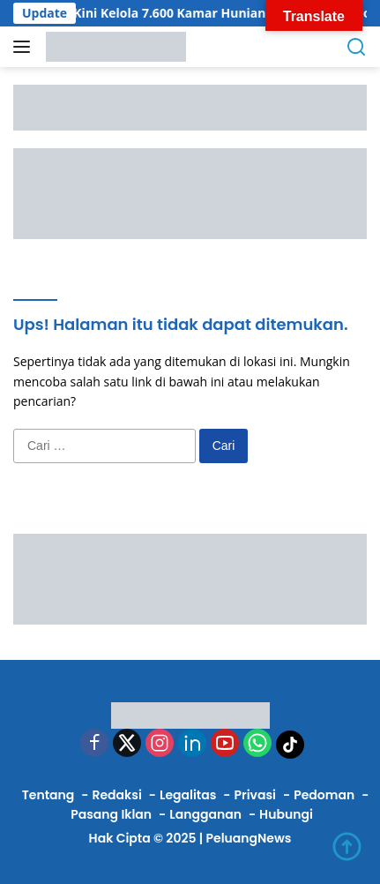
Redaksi (116, 795)
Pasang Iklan (111, 814)
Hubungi (286, 814)
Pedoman (324, 795)
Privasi (255, 795)
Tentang (48, 795)
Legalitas (188, 795)
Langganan (205, 814)
